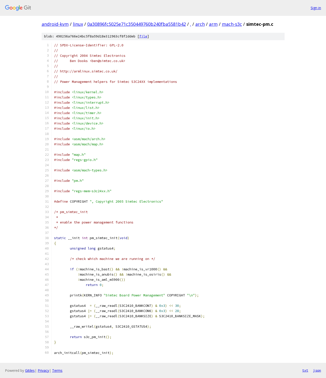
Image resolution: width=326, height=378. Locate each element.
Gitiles (30, 370)
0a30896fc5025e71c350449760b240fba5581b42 (136, 24)
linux (78, 24)
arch (200, 24)
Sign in (316, 7)
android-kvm (55, 24)
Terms (57, 370)
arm (213, 24)
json (317, 370)
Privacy (43, 370)
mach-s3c (232, 24)
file (143, 36)
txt (305, 370)
